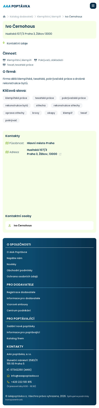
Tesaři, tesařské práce (18, 65)
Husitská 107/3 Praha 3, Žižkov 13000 (28, 34)
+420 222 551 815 (19, 382)
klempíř (67, 113)
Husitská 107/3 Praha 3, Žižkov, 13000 (44, 152)
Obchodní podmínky (19, 270)
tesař (83, 113)
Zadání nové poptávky (21, 326)
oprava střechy (14, 113)
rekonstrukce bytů (16, 105)
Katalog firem (15, 338)
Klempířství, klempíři (49, 16)
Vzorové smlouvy (17, 304)
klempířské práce (16, 98)
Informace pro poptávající (23, 332)
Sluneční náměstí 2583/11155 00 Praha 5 (22, 362)
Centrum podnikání (19, 310)
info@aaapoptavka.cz (23, 376)
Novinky (11, 264)
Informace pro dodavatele (23, 298)
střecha (41, 105)
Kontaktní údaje (15, 43)
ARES (27, 369)
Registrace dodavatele (21, 292)
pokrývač (11, 120)
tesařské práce (44, 98)
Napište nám (14, 258)
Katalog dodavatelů (21, 16)
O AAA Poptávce (17, 252)
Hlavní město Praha (40, 143)
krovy (35, 113)
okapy (51, 113)
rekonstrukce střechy (67, 105)
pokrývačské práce (74, 98)
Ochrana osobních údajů (22, 276)
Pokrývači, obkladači (48, 60)
